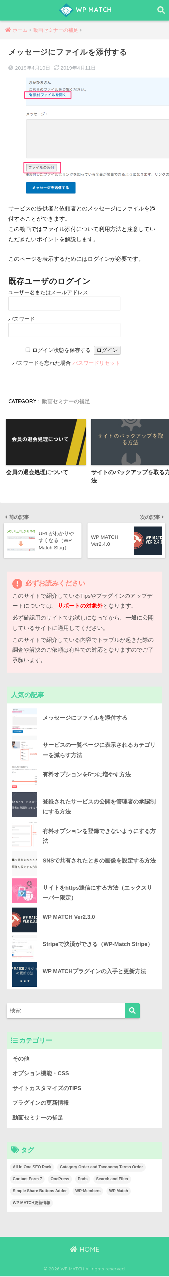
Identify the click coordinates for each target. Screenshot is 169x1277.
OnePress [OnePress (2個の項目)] (60, 1180)
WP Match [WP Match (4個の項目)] (118, 1192)
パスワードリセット (96, 363)
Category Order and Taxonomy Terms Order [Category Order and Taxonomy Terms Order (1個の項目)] (101, 1168)
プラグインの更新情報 (40, 1104)
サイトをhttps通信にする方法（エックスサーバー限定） (97, 893)
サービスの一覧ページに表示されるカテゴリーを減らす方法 (99, 750)
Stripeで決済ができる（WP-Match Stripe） (98, 945)
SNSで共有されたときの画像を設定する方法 (99, 861)
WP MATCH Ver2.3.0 (69, 918)
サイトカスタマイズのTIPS (46, 1089)
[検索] (132, 1011)
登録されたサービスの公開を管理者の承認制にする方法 (99, 807)
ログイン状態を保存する (61, 350)
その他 (20, 1060)
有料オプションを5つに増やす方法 (86, 775)
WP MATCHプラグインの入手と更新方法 (94, 972)
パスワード (21, 319)
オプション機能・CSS (40, 1075)
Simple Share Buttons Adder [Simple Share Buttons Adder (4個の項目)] (40, 1192)
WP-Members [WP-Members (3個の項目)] (87, 1192)
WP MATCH (85, 10)
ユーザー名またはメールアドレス (48, 292)
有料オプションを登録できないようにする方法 (99, 836)
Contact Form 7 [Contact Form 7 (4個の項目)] (27, 1180)
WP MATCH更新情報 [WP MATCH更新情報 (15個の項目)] (31, 1204)
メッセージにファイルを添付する (85, 718)
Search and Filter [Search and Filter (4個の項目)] (112, 1180)
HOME (84, 1251)
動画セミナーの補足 (66, 401)
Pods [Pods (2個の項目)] (82, 1180)
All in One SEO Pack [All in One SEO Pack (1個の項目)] (32, 1168)
